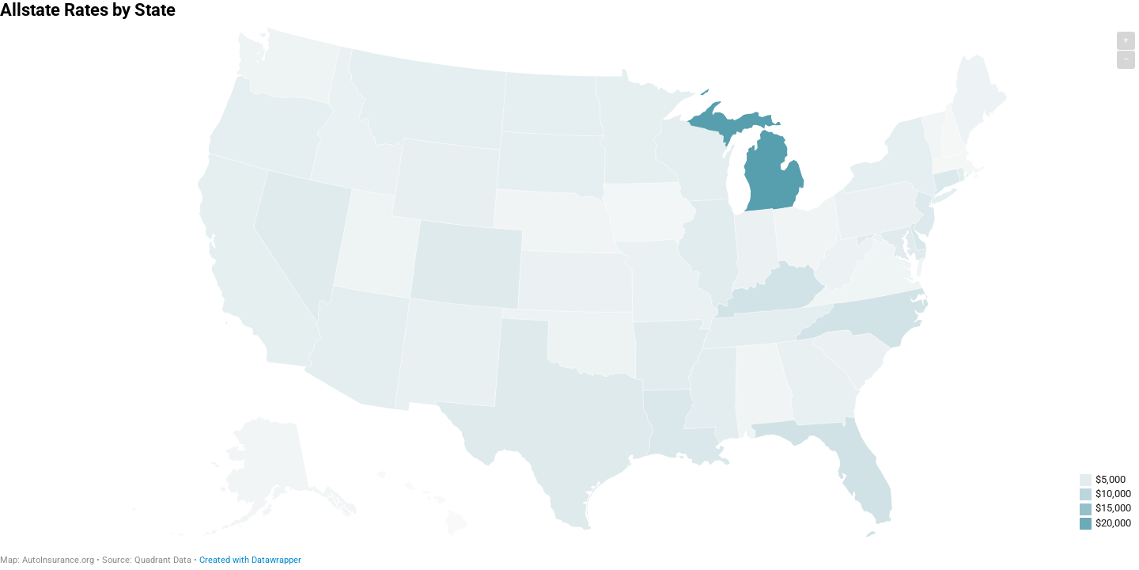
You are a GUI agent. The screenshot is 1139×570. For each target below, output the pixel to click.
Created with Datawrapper (250, 560)
